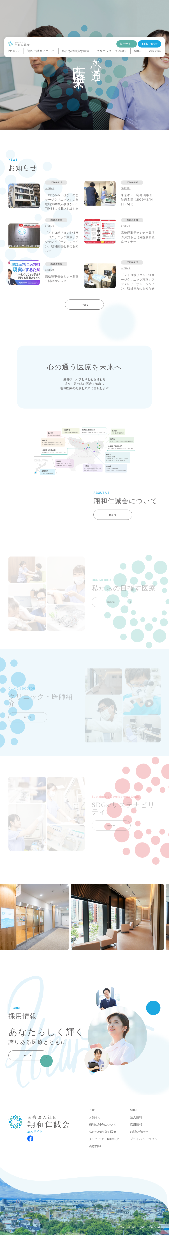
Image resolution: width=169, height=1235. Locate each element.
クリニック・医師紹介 (112, 51)
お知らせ (14, 51)
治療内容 (155, 51)
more (84, 304)
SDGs (138, 51)
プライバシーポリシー (145, 1139)
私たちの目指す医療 (75, 51)
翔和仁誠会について (41, 51)
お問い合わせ (150, 43)
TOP (92, 1110)
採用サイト (126, 43)
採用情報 (136, 1124)
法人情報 (136, 1117)
